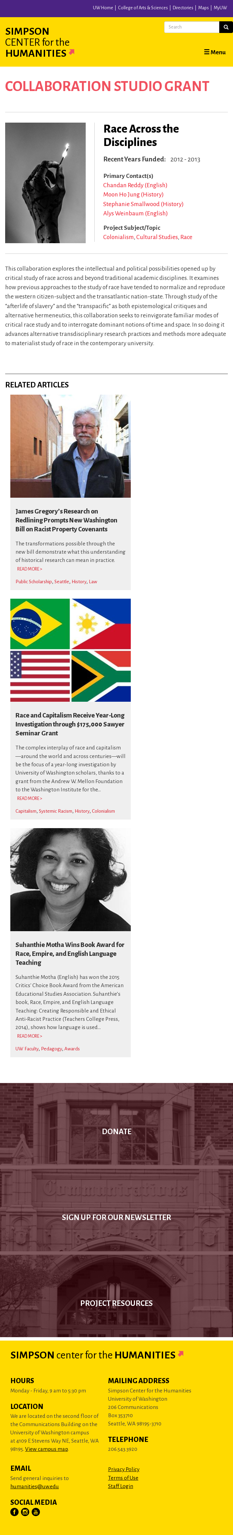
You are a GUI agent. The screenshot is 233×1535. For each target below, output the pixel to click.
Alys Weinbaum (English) (135, 213)
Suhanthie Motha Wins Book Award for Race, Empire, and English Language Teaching (70, 953)
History (79, 581)
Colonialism (118, 237)
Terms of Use (123, 1478)
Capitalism (25, 811)
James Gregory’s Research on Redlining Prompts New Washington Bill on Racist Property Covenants (66, 520)
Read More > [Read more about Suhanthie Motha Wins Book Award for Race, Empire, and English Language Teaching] (29, 1036)
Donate (116, 1132)
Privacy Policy (123, 1469)
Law (93, 581)
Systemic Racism (55, 811)
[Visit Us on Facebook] (14, 1512)
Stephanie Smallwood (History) (143, 204)
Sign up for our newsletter (116, 1218)
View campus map (46, 1449)
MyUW (220, 7)
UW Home (103, 7)
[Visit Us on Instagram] (25, 1512)
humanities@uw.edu (34, 1486)
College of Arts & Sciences (143, 7)
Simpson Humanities (48, 42)
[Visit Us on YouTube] (36, 1512)
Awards (72, 1048)
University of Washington (78, 10)
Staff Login (120, 1486)
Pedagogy (51, 1048)
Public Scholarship (33, 581)
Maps (203, 7)
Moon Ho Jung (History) (133, 194)
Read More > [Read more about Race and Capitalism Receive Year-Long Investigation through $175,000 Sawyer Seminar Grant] (29, 798)
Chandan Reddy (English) (135, 185)
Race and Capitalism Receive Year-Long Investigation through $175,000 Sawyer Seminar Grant (70, 724)
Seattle (61, 581)
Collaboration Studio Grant (107, 86)
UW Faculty (27, 1048)
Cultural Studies (157, 237)
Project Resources (116, 1303)
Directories (183, 7)
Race (186, 237)
